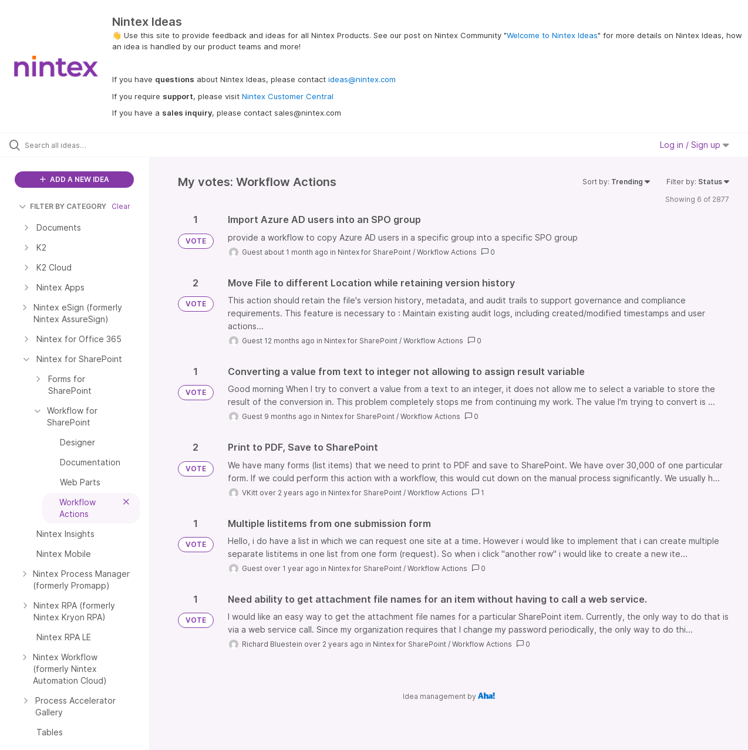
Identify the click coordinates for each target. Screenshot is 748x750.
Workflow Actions (447, 252)
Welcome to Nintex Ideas (552, 35)
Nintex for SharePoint (374, 252)
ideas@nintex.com (362, 79)
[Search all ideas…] (89, 145)
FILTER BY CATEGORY (62, 206)
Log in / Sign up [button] (694, 145)
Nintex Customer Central (287, 96)
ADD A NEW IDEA (74, 179)
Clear (121, 206)
